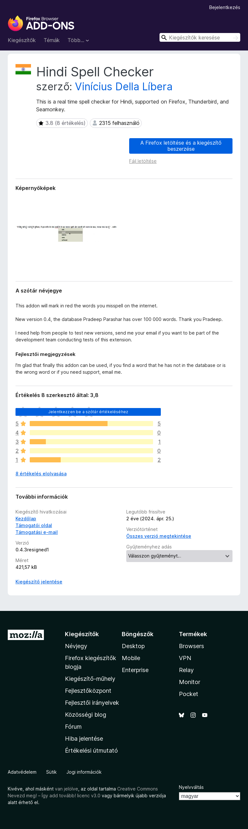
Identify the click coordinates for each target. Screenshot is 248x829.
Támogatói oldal (34, 525)
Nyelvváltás (191, 787)
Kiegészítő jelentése (39, 581)
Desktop (133, 646)
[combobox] (200, 37)
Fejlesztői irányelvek (92, 702)
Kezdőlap (26, 518)
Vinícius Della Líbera (123, 86)
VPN (185, 658)
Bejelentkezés (224, 7)
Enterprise (135, 670)
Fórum (73, 726)
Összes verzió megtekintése (158, 536)
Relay (186, 670)
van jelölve (66, 788)
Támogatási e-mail (37, 532)
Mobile (131, 658)
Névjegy (76, 646)
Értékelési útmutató (91, 750)
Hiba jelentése (84, 738)
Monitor (189, 682)
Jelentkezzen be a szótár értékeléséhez (88, 411)
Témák (52, 40)
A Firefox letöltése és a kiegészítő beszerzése (181, 145)
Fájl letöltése (143, 161)
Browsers (191, 646)
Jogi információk (84, 772)
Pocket (188, 694)
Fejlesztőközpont (88, 690)
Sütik (51, 772)
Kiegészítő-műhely (90, 678)
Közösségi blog (85, 714)
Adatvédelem (22, 772)
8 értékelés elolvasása (41, 473)
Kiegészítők (22, 40)
